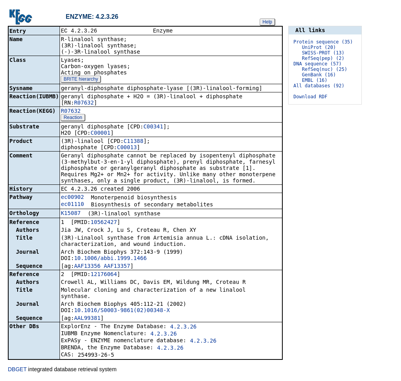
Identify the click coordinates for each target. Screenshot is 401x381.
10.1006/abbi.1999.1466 (110, 259)
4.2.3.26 (183, 327)
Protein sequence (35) (323, 42)
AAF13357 (117, 267)
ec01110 (72, 205)
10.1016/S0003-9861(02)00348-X (122, 311)
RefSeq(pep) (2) (323, 58)
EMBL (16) (314, 80)
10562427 (103, 223)
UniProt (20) (319, 47)
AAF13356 (87, 267)
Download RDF (310, 96)
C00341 (153, 127)
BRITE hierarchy (80, 80)
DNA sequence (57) (317, 64)
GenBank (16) (319, 75)
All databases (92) (318, 85)
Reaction (72, 118)
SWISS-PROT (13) (323, 53)
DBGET (17, 370)
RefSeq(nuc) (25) (324, 69)
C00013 (127, 148)
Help (267, 22)
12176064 (103, 275)
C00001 (100, 133)
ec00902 (72, 198)
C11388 (134, 142)
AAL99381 (87, 319)
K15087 (71, 214)
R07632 (84, 103)
